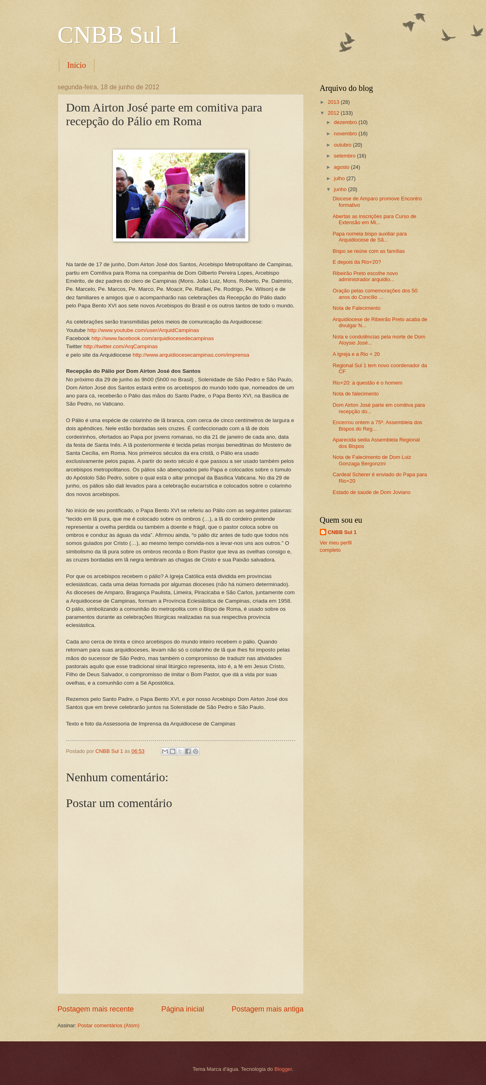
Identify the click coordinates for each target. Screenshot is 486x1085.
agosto (342, 167)
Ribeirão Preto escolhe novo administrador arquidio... (365, 276)
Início (76, 65)
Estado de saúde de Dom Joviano (372, 492)
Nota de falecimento (356, 394)
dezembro (346, 122)
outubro (343, 145)
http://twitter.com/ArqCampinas (120, 346)
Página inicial (182, 1009)
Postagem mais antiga (267, 1009)
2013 (333, 102)
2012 (333, 113)
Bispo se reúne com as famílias (369, 251)
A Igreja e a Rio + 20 (356, 354)
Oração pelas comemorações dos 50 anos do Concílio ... (375, 294)
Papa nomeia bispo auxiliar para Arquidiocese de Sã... (370, 237)
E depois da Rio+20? (357, 262)
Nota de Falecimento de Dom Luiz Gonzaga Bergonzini (372, 460)
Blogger (283, 1069)
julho (340, 178)
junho (341, 189)
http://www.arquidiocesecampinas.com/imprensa (191, 355)
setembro (345, 156)
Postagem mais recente (96, 1009)
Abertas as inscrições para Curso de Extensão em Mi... (375, 219)
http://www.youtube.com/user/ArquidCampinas (143, 330)
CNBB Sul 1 (119, 34)
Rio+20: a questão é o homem (368, 383)
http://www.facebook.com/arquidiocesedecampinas (153, 338)
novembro (346, 133)
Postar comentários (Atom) (109, 1025)
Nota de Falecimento (357, 308)
